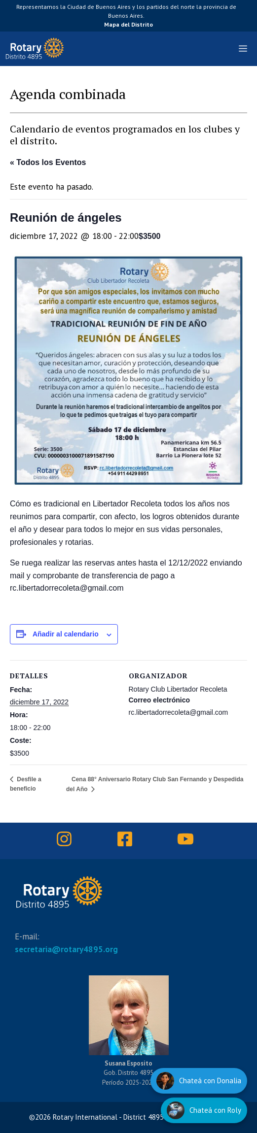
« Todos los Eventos (48, 162)
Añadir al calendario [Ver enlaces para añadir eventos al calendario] (66, 634)
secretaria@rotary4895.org (66, 949)
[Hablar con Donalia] (198, 1081)
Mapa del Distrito (128, 24)
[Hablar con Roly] (204, 1110)
